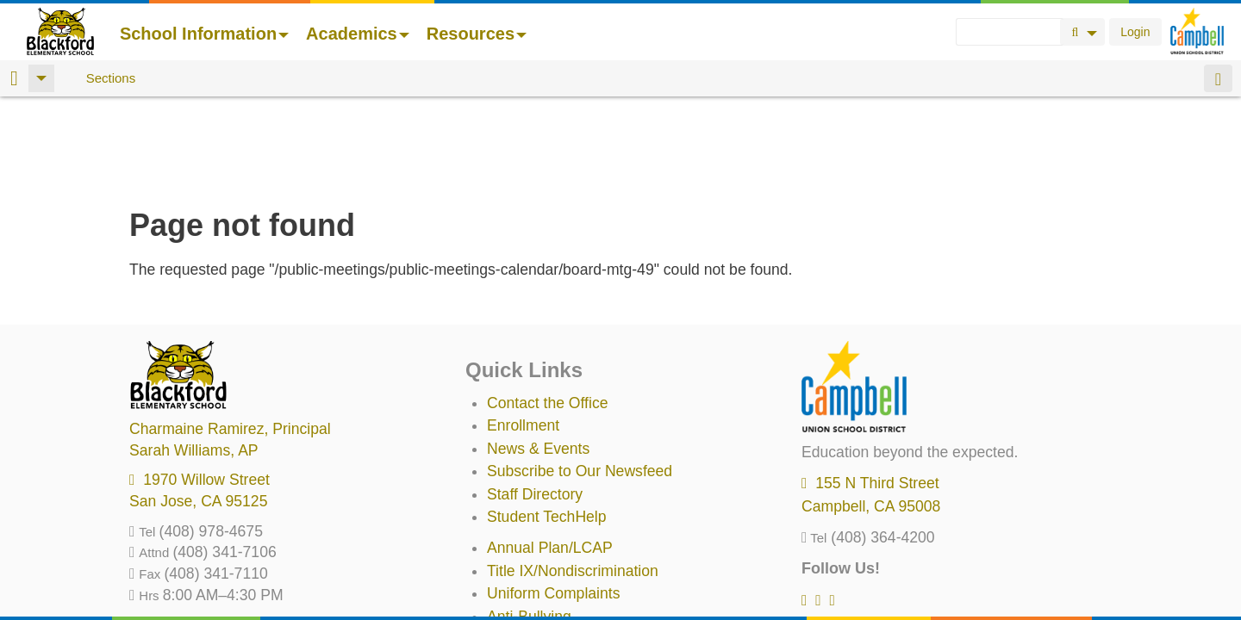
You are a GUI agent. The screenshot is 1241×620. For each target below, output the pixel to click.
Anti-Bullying (529, 526)
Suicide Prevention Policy (572, 548)
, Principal (230, 338)
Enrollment (523, 335)
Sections (111, 78)
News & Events (538, 358)
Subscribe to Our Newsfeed (579, 380)
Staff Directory (535, 403)
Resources (477, 33)
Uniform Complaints (553, 503)
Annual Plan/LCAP (550, 457)
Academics (357, 33)
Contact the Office (547, 312)
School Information (204, 33)
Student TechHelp (547, 426)
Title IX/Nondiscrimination (572, 480)
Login (1135, 32)
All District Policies (549, 571)
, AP (194, 360)
